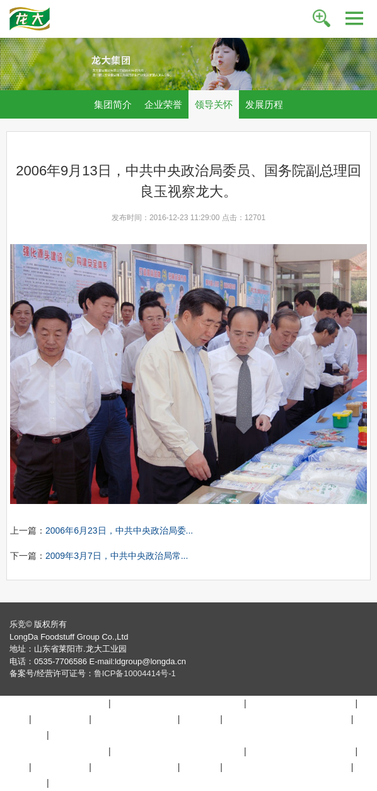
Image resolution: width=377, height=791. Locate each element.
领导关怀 (214, 104)
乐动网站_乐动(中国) (134, 719)
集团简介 (113, 104)
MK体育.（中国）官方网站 (301, 703)
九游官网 (200, 719)
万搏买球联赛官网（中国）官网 (287, 719)
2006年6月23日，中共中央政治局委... (119, 530)
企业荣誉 (163, 104)
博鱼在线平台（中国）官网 (53, 703)
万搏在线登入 (59, 719)
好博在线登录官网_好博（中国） (177, 703)
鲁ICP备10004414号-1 (135, 673)
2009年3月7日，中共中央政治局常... (116, 556)
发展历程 (264, 104)
